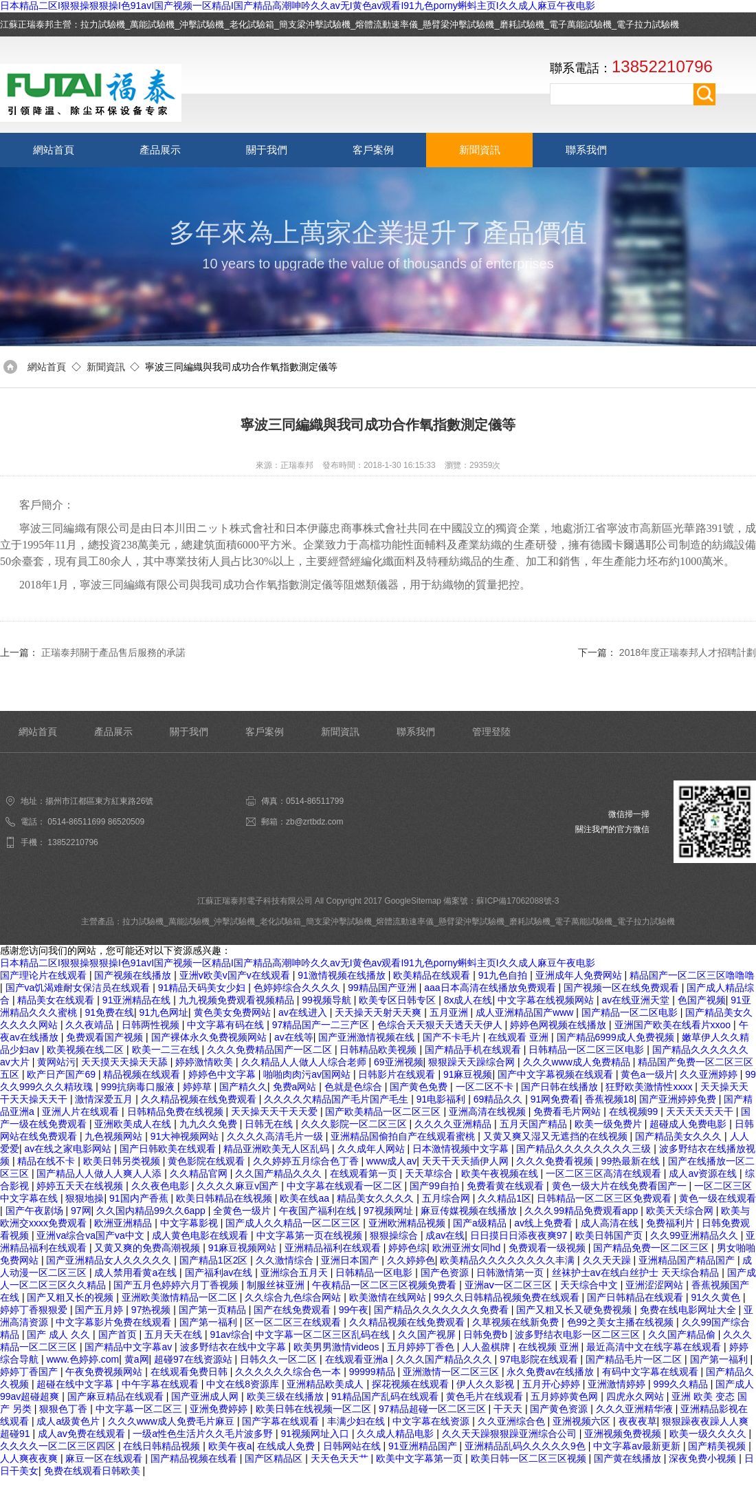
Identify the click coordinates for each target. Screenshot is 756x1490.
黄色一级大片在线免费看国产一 (620, 1185)
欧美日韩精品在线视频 (225, 1198)
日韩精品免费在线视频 (176, 1111)
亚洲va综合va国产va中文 (91, 1235)
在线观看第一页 (365, 1173)
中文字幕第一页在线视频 (310, 1235)
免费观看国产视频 (106, 1037)
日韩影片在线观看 (398, 1074)
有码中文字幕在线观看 (651, 1371)
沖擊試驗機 (201, 24)
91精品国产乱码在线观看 (386, 1396)
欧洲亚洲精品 (124, 1222)
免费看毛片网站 (568, 1111)
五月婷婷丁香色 (422, 1346)
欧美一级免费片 (610, 1123)
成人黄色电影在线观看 (201, 1235)
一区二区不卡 (486, 1086)
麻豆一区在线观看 (105, 1458)
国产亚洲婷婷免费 (679, 1099)
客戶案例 (373, 150)
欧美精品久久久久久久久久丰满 (508, 1260)
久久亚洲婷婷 (710, 1074)
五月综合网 (447, 1198)
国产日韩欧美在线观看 (169, 1148)
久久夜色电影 (161, 1185)
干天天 (509, 1408)
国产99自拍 (435, 1185)
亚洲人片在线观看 (82, 1111)
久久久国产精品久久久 (445, 1359)
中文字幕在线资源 (432, 1421)
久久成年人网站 (372, 1148)
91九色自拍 (504, 975)
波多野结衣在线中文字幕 (234, 1346)
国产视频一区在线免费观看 (623, 987)
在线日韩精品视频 (163, 1445)
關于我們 (266, 150)
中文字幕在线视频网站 (547, 999)
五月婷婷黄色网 (566, 1396)
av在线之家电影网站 (70, 1148)
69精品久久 (499, 1099)
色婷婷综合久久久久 (298, 987)
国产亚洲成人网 (206, 1396)
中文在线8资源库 (244, 1384)
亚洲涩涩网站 (655, 1284)
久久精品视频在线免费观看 (200, 1099)
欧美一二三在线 (167, 1049)
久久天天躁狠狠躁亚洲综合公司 (510, 1433)
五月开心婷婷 (552, 1384)
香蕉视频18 (609, 1099)
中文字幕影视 (190, 1222)
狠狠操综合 (395, 1235)
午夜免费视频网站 (105, 1371)
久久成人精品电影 (396, 1433)
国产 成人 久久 (60, 1334)
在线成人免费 (287, 1445)
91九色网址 (164, 1012)
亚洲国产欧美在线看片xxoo (673, 1024)
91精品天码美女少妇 (203, 987)
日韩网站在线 (353, 1445)
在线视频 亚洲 (549, 1346)
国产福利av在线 (220, 1272)
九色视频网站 (115, 1136)
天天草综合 (430, 1173)
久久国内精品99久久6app (152, 1210)
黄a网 (136, 1359)
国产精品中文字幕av (130, 1346)
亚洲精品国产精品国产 (687, 1260)
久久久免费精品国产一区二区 (271, 1049)
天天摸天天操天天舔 (125, 1061)
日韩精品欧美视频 (379, 1049)
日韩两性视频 (152, 1024)
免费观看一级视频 (548, 1247)
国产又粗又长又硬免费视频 (575, 1309)
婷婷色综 (407, 1247)
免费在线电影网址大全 (689, 1309)
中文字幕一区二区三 (140, 1408)
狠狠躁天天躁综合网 (473, 1061)
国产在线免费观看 (293, 1309)
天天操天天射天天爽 (379, 1012)
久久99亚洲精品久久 (695, 1235)
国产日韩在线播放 (561, 1086)
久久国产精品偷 (683, 1334)
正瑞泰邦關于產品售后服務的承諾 (113, 652)
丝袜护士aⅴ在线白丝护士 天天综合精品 (637, 1272)
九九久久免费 (209, 1123)
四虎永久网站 (636, 1396)
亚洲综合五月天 (295, 1272)
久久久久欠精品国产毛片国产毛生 (337, 1099)
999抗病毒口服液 (139, 1086)
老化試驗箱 (252, 24)
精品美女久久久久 (376, 1198)
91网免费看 (555, 1099)
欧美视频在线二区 (86, 1049)
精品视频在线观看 (143, 1074)
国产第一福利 (209, 1322)
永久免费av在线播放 (552, 1371)
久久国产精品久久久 (279, 1173)
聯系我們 (586, 150)
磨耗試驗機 (522, 24)
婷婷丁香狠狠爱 (35, 1309)
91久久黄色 (717, 1297)
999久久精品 (682, 1384)
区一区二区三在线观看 (294, 1322)
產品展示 (160, 150)
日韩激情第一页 (511, 1272)
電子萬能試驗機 (580, 24)
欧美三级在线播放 (286, 1396)
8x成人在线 (468, 999)
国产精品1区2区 (214, 1260)
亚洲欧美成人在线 (134, 1123)
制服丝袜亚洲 (277, 1284)
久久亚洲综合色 (513, 1421)
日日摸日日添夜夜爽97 (520, 1235)
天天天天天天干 (701, 1111)
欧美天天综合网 (681, 1210)
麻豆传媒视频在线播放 (470, 1210)
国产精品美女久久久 (679, 1136)
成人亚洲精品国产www (526, 1012)
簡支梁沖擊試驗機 (315, 24)
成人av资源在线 (704, 1173)
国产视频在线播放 (134, 975)
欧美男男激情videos (337, 1346)
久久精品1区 (504, 1198)
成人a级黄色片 (69, 1421)
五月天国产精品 (535, 1123)
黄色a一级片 (647, 1074)
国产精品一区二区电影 (630, 1012)
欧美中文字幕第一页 (420, 1458)
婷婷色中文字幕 (223, 1074)
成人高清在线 (611, 1222)
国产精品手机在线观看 (474, 1049)
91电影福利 (442, 1099)
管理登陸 (491, 731)
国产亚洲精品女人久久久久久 (110, 1260)
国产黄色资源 (560, 1408)
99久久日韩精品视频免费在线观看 (507, 1297)
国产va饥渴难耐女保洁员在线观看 (79, 987)
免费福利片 (671, 1222)
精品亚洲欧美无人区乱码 (277, 1148)
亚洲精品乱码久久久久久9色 (526, 1445)
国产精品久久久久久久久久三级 (585, 1148)
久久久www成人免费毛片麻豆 (172, 1421)
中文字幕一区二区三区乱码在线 (323, 1334)
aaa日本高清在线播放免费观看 (491, 987)
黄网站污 (56, 1061)
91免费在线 (109, 1012)
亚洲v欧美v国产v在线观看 (236, 975)
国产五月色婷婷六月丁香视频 (177, 1284)
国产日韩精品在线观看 (636, 1297)
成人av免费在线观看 (83, 1433)
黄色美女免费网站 (234, 1012)
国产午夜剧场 (35, 1210)
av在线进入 (304, 1012)
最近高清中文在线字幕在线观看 (655, 1346)
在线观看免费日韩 (190, 1371)
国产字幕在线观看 (282, 1421)
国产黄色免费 (420, 1086)
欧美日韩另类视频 (123, 1161)
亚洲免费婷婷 (220, 1408)
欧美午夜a (230, 1445)
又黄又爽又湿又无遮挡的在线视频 (556, 1136)
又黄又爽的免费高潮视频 (148, 1247)
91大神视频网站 (186, 1136)
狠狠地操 (84, 1198)
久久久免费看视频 (556, 1161)
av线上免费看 (544, 1222)
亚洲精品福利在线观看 (334, 1247)
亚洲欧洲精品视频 (408, 1222)
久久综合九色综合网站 (294, 1297)
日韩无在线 (270, 1123)
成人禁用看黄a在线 (136, 1272)
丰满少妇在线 (357, 1421)
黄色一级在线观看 (717, 1198)
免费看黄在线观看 (506, 1185)
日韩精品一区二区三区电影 (588, 1049)
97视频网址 (389, 1210)
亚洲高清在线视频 (489, 1111)
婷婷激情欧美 (205, 1061)
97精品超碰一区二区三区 (433, 1408)
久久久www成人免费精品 (578, 1061)
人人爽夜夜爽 (30, 1458)
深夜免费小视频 (704, 1458)
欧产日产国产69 (62, 1074)
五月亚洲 (450, 1012)
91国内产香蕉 (139, 1198)
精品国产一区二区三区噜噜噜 (692, 975)
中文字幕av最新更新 (638, 1445)
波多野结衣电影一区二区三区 (579, 1334)
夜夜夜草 (638, 1421)
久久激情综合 (286, 1260)
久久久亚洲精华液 (636, 1408)
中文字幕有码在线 (227, 1024)
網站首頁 (53, 150)
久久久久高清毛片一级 (276, 1136)
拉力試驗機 (102, 24)
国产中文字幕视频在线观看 (557, 1074)
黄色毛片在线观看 (486, 1396)
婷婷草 (198, 1086)
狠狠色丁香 (64, 1408)
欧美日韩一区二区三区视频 (530, 1458)
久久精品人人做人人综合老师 (305, 1061)
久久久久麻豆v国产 (239, 1185)
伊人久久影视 (486, 1384)
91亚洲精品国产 (423, 1445)
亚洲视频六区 (583, 1421)
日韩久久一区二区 (280, 1359)
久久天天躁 (608, 1260)
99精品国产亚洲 (383, 987)
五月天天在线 (174, 1334)
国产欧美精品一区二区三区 (384, 1111)
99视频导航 (327, 999)
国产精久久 (243, 1086)
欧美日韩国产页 (610, 1235)
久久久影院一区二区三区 (355, 1123)
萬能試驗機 (152, 24)
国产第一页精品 (214, 1309)
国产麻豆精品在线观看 (116, 1396)
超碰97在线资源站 (194, 1359)
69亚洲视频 (398, 1061)
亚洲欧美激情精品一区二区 (181, 1297)
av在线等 (293, 1037)
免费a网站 (296, 1086)
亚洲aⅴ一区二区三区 (510, 1284)
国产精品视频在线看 (195, 1458)
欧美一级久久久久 (709, 1433)
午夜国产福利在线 (319, 1210)
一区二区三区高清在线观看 (605, 1173)
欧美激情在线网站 (389, 1297)
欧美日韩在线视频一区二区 (315, 1408)
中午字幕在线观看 (161, 1384)
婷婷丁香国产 (30, 1371)
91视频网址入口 (315, 1433)
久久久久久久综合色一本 (289, 1371)
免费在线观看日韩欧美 (93, 1470)
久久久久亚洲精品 (454, 1123)
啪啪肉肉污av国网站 (308, 1074)
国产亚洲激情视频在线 (367, 1037)
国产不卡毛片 (453, 1037)
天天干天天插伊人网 (466, 1161)
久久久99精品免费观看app (582, 1210)
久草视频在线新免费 (517, 1322)
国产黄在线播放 (629, 1458)
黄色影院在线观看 (207, 1161)
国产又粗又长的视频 (71, 1297)
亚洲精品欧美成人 (326, 1384)
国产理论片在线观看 (44, 975)
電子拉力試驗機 (647, 24)
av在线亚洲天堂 (636, 999)
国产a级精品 (481, 1222)
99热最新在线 (632, 1161)
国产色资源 (446, 1272)
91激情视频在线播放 (343, 975)
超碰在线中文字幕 (76, 1384)
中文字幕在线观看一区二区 (346, 1185)
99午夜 (354, 1309)
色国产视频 (702, 999)
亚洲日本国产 (351, 1260)
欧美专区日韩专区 (398, 999)
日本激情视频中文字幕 (461, 1148)
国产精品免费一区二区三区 (652, 1247)
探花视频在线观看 (412, 1384)
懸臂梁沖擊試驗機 (458, 24)
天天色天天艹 (341, 1458)
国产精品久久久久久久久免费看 (442, 1309)
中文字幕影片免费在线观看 (115, 1322)
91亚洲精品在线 (137, 999)
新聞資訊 (479, 150)
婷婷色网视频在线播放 (559, 1024)
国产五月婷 (100, 1309)
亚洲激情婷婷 (618, 1384)
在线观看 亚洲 (519, 1037)
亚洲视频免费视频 (624, 1433)
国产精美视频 (718, 1445)
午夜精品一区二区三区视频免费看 (385, 1284)
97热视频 (152, 1309)
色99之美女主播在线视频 (621, 1322)
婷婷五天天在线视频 (81, 1185)
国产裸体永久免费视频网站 (210, 1037)
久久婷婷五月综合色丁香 (307, 1161)
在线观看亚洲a (358, 1359)
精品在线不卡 (47, 1161)
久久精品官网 (200, 1173)
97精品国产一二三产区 (322, 1024)
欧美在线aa (305, 1198)
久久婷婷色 (411, 1260)
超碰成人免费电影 (689, 1123)
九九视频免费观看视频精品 (238, 999)
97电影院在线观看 (540, 1359)
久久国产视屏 (428, 1334)
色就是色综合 (354, 1086)
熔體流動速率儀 (386, 24)
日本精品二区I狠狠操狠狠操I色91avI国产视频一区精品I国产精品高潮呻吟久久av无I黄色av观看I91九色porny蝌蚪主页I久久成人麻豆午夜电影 (297, 5)
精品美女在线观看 (57, 999)
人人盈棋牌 (487, 1346)
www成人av (391, 1161)
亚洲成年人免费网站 (580, 975)
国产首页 (119, 1334)
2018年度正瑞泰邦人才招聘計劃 (687, 652)
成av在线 (445, 1235)
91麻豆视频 (468, 1074)
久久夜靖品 (90, 1024)
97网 (81, 1210)
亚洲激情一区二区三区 (452, 1371)
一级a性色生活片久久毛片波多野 (204, 1433)
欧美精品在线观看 (433, 975)
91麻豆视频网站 (243, 1247)
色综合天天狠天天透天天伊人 (441, 1024)
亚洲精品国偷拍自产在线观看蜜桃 (404, 1136)
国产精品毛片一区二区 (635, 1359)
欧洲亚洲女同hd (467, 1247)
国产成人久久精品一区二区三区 (294, 1222)
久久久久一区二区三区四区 (59, 1445)
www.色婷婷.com (82, 1359)
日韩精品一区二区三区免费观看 (605, 1198)
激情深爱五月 (105, 1099)
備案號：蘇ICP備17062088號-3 (501, 901)
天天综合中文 (590, 1284)
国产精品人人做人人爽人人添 (100, 1173)
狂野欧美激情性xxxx (650, 1086)
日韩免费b (486, 1334)
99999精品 (373, 1371)
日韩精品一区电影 (375, 1272)
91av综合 (229, 1334)
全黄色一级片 (243, 1210)
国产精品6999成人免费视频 (617, 1037)
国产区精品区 (275, 1458)
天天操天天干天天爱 (275, 1111)
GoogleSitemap (412, 901)
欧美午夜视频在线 (501, 1173)
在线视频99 (634, 1111)
